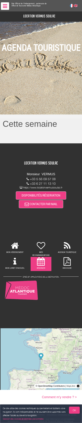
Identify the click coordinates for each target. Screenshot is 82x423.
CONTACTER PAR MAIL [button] (41, 204)
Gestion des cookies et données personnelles (23, 419)
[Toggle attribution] (78, 386)
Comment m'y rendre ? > (59, 397)
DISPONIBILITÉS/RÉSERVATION (41, 195)
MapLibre (71, 386)
